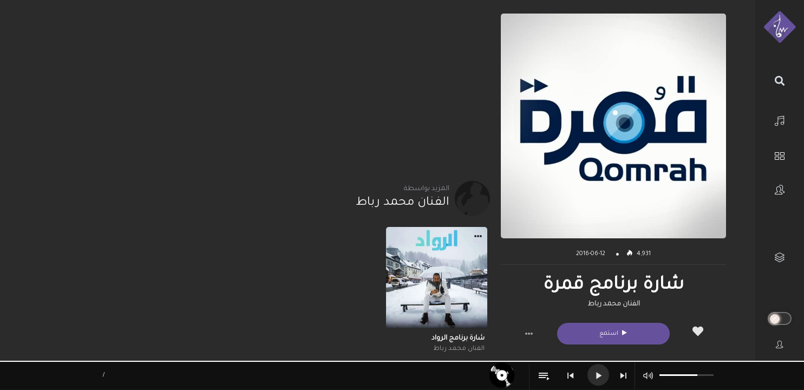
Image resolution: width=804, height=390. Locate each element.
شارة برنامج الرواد (458, 338)
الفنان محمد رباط (613, 304)
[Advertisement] (259, 89)
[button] (529, 333)
